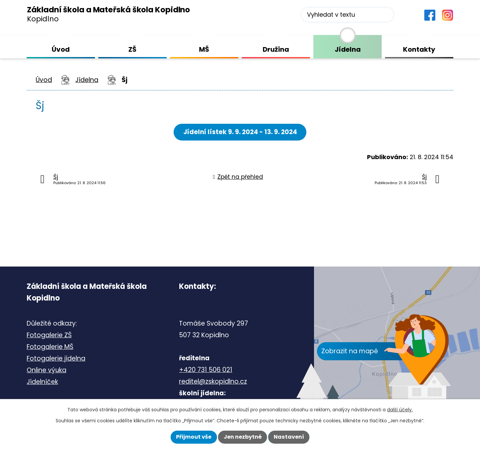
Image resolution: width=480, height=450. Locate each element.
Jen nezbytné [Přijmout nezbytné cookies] (243, 437)
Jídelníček (42, 381)
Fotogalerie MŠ (50, 346)
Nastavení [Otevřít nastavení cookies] (289, 437)
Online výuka (46, 370)
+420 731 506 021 (205, 369)
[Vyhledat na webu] (347, 15)
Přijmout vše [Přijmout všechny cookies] (193, 437)
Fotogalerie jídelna (56, 358)
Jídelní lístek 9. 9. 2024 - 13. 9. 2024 (240, 131)
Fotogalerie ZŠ (49, 335)
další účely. (400, 409)
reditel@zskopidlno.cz (213, 381)
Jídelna (86, 79)
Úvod (44, 79)
